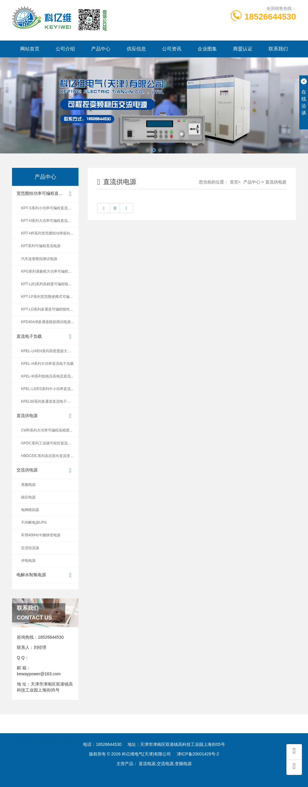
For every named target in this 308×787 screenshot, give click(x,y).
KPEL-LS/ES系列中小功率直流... (47, 389)
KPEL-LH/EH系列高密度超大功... (47, 351)
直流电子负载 (45, 336)
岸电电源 (28, 560)
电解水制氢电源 (45, 575)
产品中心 (100, 48)
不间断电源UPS (34, 522)
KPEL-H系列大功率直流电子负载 (47, 364)
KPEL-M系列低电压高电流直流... (47, 376)
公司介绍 (65, 48)
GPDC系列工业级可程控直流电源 (48, 443)
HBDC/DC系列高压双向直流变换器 (49, 456)
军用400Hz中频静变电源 (40, 535)
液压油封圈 (103, 734)
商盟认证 (242, 48)
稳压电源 (28, 497)
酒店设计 (198, 734)
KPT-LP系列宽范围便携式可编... (46, 297)
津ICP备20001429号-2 (198, 754)
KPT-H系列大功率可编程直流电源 (48, 221)
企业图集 (207, 48)
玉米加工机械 (72, 734)
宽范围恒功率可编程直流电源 (45, 193)
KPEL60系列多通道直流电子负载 (47, 401)
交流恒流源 (30, 548)
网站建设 (130, 734)
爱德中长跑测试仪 (164, 734)
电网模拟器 (30, 510)
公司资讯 (171, 48)
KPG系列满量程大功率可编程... (46, 271)
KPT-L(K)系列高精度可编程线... (46, 284)
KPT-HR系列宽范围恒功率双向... (47, 233)
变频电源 (28, 485)
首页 (234, 182)
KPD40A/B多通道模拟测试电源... (47, 322)
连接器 (45, 734)
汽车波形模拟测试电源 (39, 259)
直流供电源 (45, 416)
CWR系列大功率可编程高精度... (46, 430)
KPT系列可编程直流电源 (40, 246)
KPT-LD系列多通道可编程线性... (47, 309)
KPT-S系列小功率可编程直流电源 (48, 208)
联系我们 (278, 48)
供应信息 (136, 48)
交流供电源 (45, 470)
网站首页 (29, 48)
